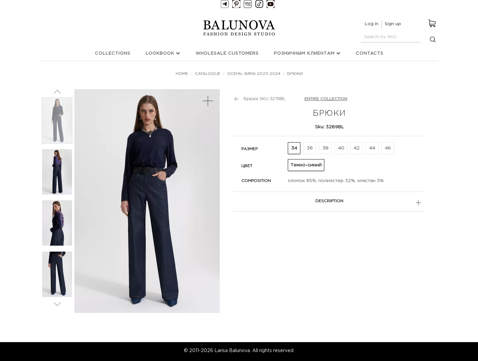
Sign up (393, 24)
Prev (57, 91)
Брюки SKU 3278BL (265, 99)
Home (183, 74)
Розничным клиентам (307, 53)
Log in (371, 24)
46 (388, 148)
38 (325, 148)
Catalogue (207, 74)
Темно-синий (306, 165)
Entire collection (325, 99)
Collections (112, 53)
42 (356, 148)
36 (310, 148)
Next (57, 303)
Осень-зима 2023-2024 (253, 74)
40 (341, 148)
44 (372, 148)
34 (294, 148)
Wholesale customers (227, 53)
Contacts (369, 53)
